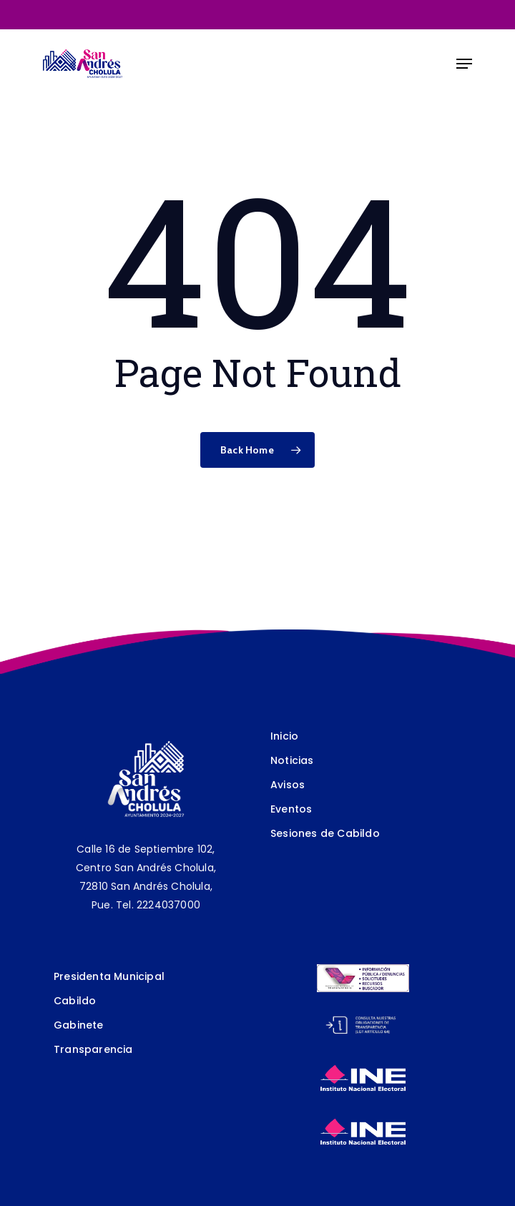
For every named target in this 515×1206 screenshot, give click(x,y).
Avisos (287, 785)
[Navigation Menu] (464, 64)
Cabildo (75, 1001)
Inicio (284, 736)
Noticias (292, 760)
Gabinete (79, 1025)
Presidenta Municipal (109, 976)
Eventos (291, 809)
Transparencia (93, 1049)
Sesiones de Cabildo (325, 833)
